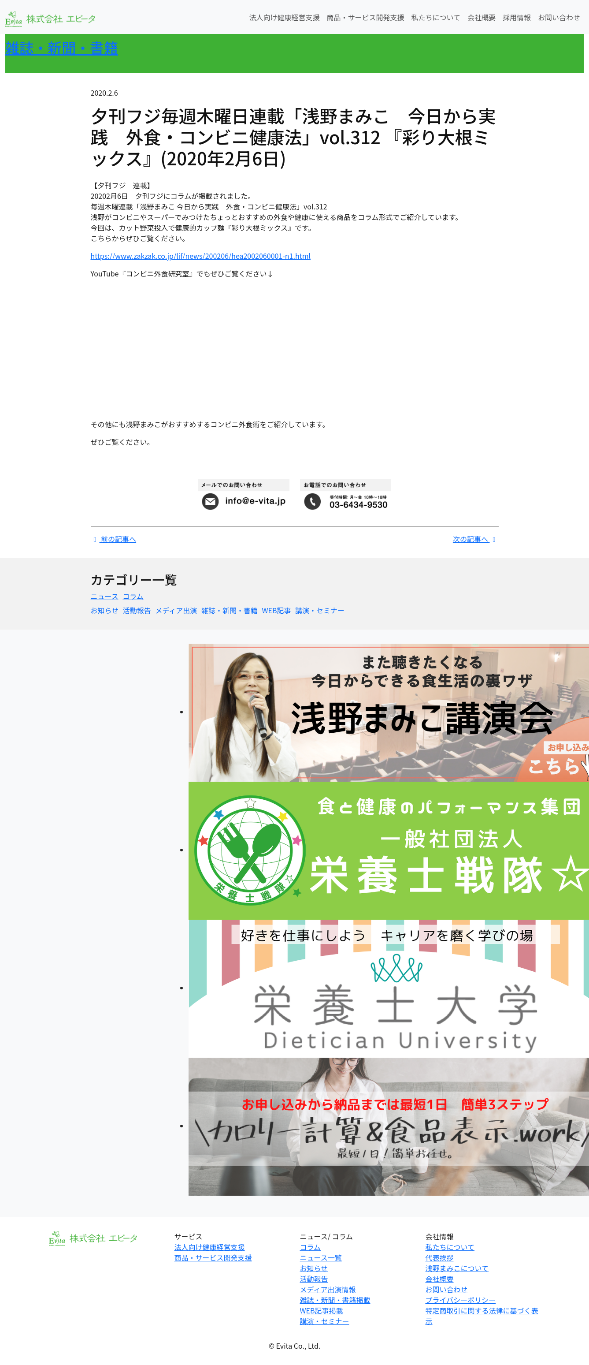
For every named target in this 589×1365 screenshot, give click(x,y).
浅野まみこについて (457, 1268)
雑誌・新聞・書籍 (61, 47)
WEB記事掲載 (321, 1310)
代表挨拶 (440, 1257)
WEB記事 (276, 610)
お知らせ (105, 610)
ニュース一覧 (321, 1257)
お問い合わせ (559, 17)
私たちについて (435, 17)
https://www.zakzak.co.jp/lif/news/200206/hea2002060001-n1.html (201, 255)
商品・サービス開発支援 (365, 17)
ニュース (105, 596)
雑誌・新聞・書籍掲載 (335, 1299)
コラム (133, 596)
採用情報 (517, 17)
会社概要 (481, 17)
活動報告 (137, 610)
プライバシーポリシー (461, 1299)
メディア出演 (176, 610)
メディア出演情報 (328, 1289)
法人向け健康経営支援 (284, 17)
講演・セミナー (320, 610)
